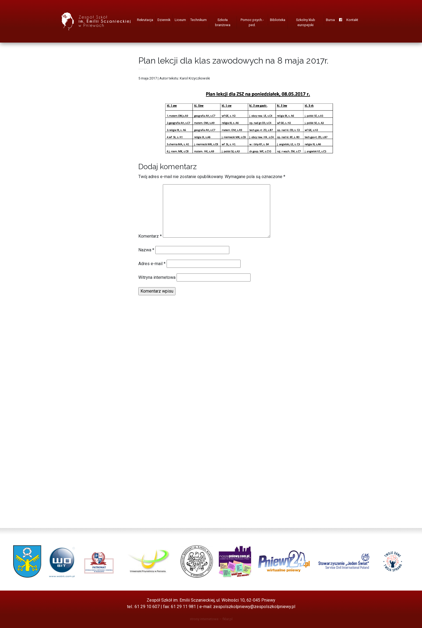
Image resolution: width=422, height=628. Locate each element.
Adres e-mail (152, 263)
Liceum (180, 20)
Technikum (198, 20)
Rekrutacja (145, 20)
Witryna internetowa (156, 277)
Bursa (330, 20)
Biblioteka (277, 20)
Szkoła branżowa (222, 22)
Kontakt (352, 20)
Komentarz (150, 236)
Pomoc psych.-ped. (252, 22)
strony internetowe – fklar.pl (211, 619)
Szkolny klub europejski (305, 22)
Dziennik (163, 20)
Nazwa (146, 249)
